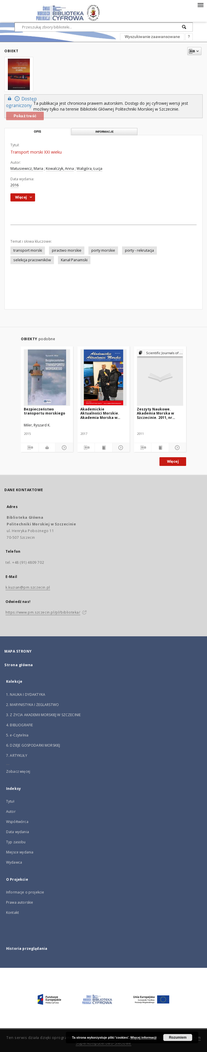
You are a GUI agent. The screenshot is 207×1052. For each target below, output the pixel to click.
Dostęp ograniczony (21, 102)
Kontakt (12, 912)
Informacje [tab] (104, 131)
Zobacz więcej (18, 771)
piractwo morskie (66, 250)
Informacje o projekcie (25, 892)
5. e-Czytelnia (17, 735)
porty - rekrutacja (139, 250)
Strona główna (18, 664)
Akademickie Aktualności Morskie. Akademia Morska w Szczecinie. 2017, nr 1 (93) (103, 413)
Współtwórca (17, 821)
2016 (14, 185)
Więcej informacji (143, 1037)
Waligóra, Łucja (89, 168)
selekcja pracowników (32, 259)
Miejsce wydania (19, 852)
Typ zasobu (16, 842)
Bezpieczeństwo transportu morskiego (44, 411)
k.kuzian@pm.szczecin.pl (28, 587)
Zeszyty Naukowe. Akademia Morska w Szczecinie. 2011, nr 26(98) (155, 413)
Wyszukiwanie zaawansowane (152, 36)
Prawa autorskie (19, 902)
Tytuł (10, 801)
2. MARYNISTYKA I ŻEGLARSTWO (32, 704)
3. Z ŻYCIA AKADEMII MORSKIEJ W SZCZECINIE (43, 714)
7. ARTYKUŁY (16, 755)
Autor (11, 811)
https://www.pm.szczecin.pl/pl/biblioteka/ (43, 612)
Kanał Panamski (74, 259)
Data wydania (17, 831)
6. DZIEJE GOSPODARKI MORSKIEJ (33, 745)
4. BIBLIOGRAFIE (19, 725)
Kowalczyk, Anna (60, 168)
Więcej (173, 461)
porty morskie (103, 250)
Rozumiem (178, 1037)
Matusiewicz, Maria (26, 168)
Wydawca (14, 862)
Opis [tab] (37, 132)
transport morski (27, 250)
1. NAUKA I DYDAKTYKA (25, 694)
